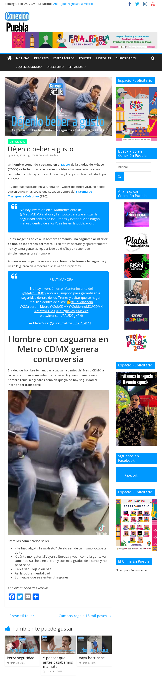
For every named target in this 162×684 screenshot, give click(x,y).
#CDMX (96, 306)
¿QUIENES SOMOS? (20, 67)
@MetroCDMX (33, 293)
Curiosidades (126, 58)
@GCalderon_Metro (34, 306)
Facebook (131, 475)
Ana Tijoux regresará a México (73, 4)
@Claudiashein (82, 302)
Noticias (22, 58)
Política (85, 58)
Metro (66, 164)
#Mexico (82, 311)
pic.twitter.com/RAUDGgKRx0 (61, 315)
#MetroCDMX (44, 311)
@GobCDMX (59, 306)
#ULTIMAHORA (61, 279)
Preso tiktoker (19, 615)
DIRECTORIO (46, 67)
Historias (103, 58)
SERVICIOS (67, 67)
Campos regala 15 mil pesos (85, 615)
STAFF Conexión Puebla (44, 155)
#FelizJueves (65, 311)
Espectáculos (63, 58)
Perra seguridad (20, 657)
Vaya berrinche (92, 657)
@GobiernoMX (80, 306)
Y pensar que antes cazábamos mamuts (58, 662)
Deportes (41, 58)
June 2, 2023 (82, 323)
